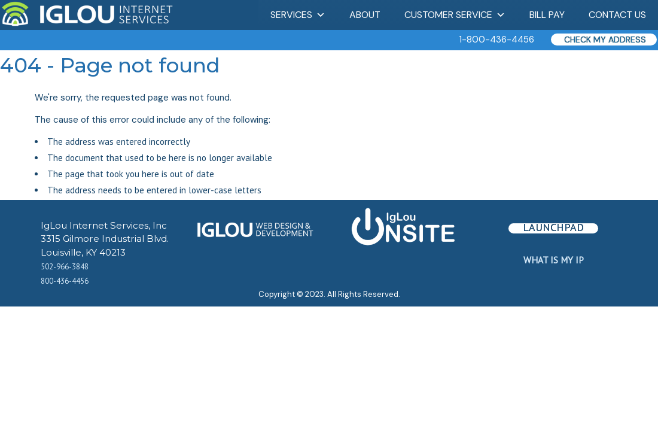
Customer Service (454, 14)
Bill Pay (547, 14)
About (364, 14)
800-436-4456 (65, 281)
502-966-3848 (65, 267)
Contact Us (617, 14)
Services (297, 14)
